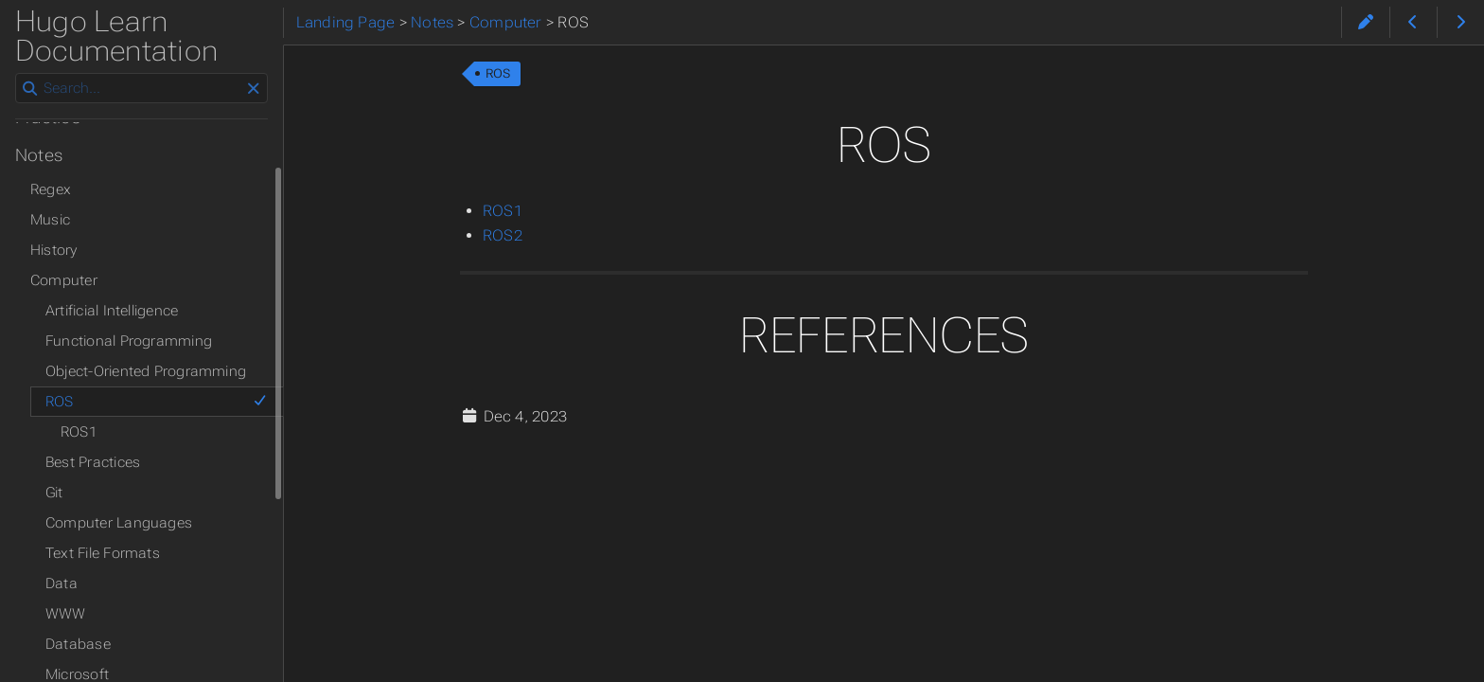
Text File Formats (102, 553)
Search (16, 73)
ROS (498, 73)
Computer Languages (118, 522)
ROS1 (502, 211)
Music (50, 219)
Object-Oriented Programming (145, 371)
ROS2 (502, 235)
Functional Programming (128, 341)
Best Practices (92, 462)
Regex (50, 189)
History (54, 250)
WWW (65, 613)
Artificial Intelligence (111, 310)
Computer (63, 280)
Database (78, 644)
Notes (38, 155)
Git (54, 492)
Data (61, 583)
